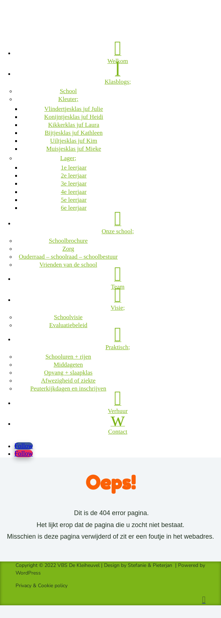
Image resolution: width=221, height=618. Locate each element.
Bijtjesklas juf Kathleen (74, 132)
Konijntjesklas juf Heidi (73, 116)
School (68, 91)
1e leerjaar (73, 167)
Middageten (68, 364)
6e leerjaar (73, 207)
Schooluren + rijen (68, 356)
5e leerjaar (73, 199)
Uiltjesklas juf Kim (73, 140)
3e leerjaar (73, 183)
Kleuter (67, 99)
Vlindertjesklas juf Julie (73, 108)
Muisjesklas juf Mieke (73, 148)
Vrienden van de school (68, 264)
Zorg (68, 248)
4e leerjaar (73, 191)
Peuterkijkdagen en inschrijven (68, 388)
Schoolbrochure (68, 240)
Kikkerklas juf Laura (73, 124)
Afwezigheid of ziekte (68, 380)
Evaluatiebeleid (68, 325)
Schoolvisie (68, 317)
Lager (67, 158)
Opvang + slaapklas (68, 372)
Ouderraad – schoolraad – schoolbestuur (68, 256)
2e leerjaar (73, 175)
